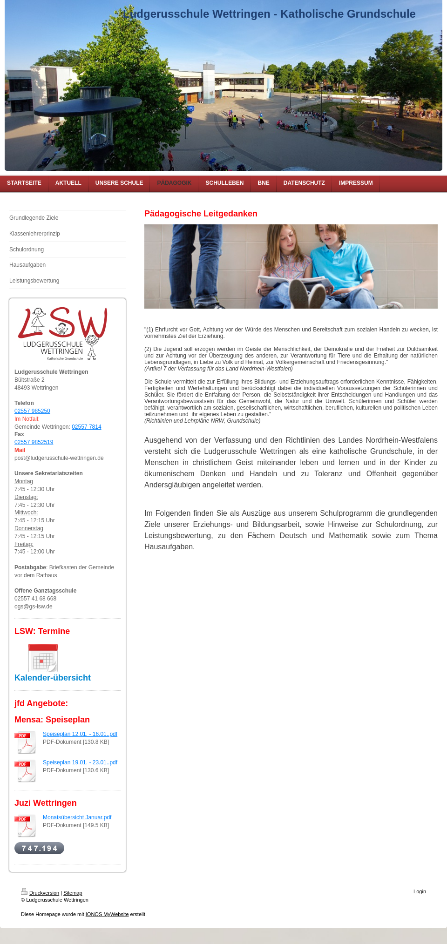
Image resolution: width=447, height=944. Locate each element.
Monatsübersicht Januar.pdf (77, 817)
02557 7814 (86, 427)
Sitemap (72, 893)
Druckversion (40, 893)
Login (419, 891)
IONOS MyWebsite (107, 914)
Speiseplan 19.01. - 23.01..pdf (80, 762)
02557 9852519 (33, 442)
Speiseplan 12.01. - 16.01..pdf (80, 734)
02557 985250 (32, 411)
